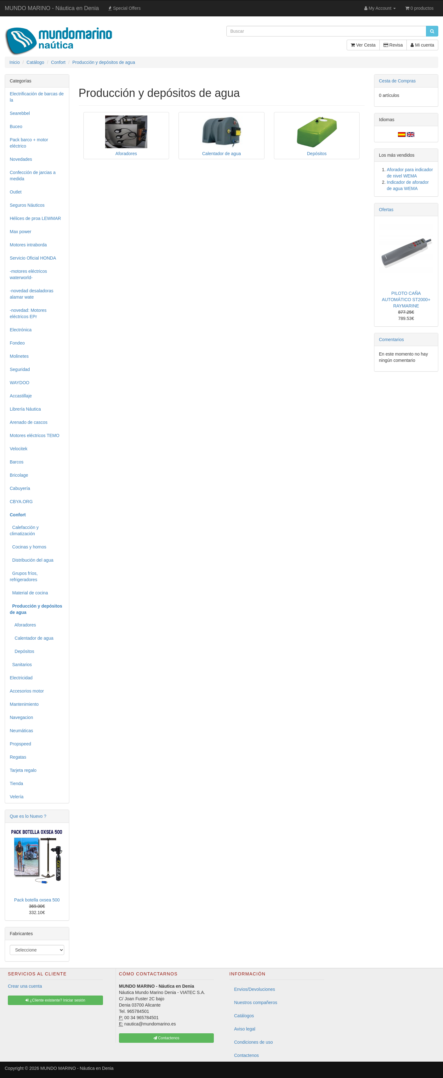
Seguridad (20, 369)
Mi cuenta (422, 45)
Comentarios (391, 339)
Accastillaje (21, 395)
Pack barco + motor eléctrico (29, 143)
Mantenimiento (24, 704)
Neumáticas (21, 730)
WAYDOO (19, 382)
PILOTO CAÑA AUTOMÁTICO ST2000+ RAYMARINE (406, 299)
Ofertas (386, 209)
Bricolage (19, 475)
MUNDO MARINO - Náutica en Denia (52, 8)
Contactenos (246, 1055)
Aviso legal (244, 1028)
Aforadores (23, 624)
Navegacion (21, 717)
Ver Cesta (363, 45)
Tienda (16, 783)
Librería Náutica (25, 409)
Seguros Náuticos (27, 205)
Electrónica (20, 329)
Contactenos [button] (166, 1038)
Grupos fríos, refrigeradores (24, 576)
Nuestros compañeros (255, 1002)
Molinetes (19, 356)
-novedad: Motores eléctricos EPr (28, 313)
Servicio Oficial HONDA (33, 258)
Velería (17, 796)
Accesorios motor (27, 690)
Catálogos (244, 1015)
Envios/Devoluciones (254, 989)
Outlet (15, 191)
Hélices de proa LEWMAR (35, 218)
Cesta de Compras (397, 80)
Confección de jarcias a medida (33, 175)
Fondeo (17, 342)
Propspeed (20, 743)
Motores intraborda (28, 244)
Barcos (17, 461)
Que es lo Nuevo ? (28, 816)
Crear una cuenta (25, 986)
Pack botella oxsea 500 (37, 899)
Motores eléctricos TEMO (35, 435)
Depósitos (22, 651)
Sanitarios (21, 664)
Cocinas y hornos (28, 546)
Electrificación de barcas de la (37, 97)
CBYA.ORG (21, 501)
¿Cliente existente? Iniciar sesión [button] (55, 1000)
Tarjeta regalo (23, 770)
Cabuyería (20, 488)
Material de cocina (29, 592)
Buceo (16, 126)
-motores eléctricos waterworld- (28, 274)
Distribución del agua (32, 560)
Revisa (393, 45)
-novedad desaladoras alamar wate (32, 294)
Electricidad (21, 677)
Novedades (21, 159)
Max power (20, 231)
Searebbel (20, 113)
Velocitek (18, 448)
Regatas (18, 757)
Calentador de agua (32, 638)
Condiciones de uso (253, 1042)
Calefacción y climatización (24, 530)
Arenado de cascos (29, 422)
